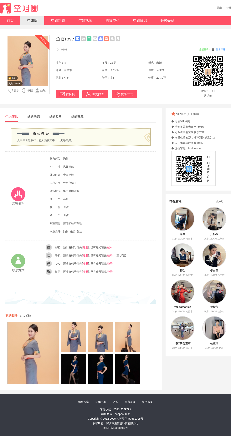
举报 (27, 90)
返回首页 (147, 401)
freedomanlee (182, 306)
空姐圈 (32, 21)
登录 (219, 7)
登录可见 (220, 49)
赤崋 (182, 234)
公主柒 (214, 343)
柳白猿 (214, 270)
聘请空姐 (113, 21)
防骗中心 (100, 401)
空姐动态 (58, 21)
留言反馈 (130, 401)
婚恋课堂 (83, 401)
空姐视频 (85, 21)
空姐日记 (140, 21)
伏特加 (214, 306)
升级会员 (167, 21)
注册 (228, 7)
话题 (115, 401)
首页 (10, 21)
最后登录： (212, 49)
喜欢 (13, 91)
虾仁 (182, 270)
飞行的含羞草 (182, 343)
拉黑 (40, 90)
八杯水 (214, 234)
